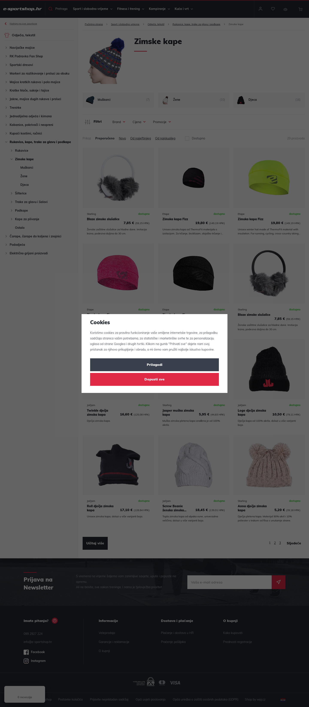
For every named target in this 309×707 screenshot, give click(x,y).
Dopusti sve (154, 379)
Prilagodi (154, 365)
